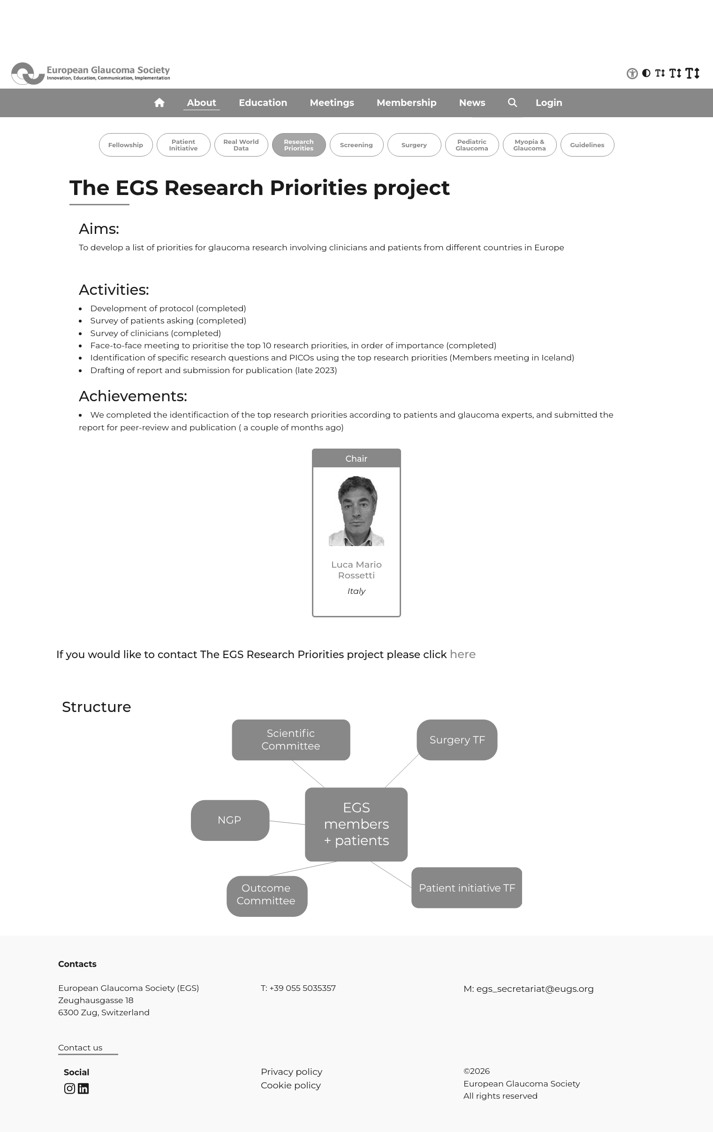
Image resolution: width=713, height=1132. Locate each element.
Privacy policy (291, 1071)
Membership (407, 102)
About (202, 102)
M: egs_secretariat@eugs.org (528, 988)
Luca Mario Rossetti (356, 570)
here (463, 654)
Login (549, 102)
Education (263, 102)
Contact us (80, 1047)
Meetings (332, 102)
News (472, 102)
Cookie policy (291, 1085)
